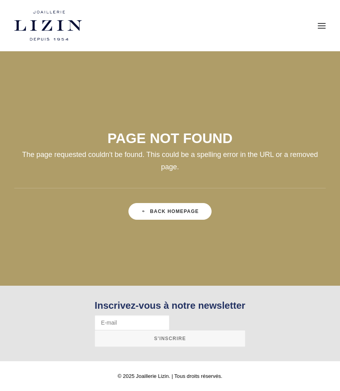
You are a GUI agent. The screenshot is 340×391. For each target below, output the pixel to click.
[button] (321, 25)
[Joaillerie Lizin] (48, 26)
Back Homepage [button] (170, 211)
